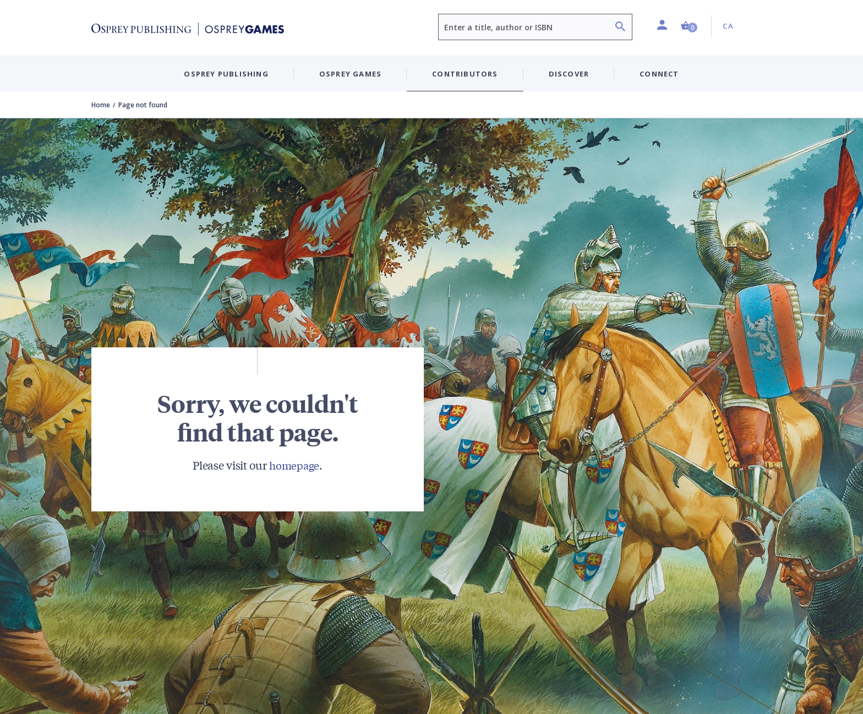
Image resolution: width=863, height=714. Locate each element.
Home (100, 105)
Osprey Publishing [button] (226, 74)
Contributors (465, 74)
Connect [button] (659, 74)
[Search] (620, 28)
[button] (689, 26)
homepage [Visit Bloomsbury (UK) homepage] (294, 464)
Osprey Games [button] (350, 74)
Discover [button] (569, 74)
